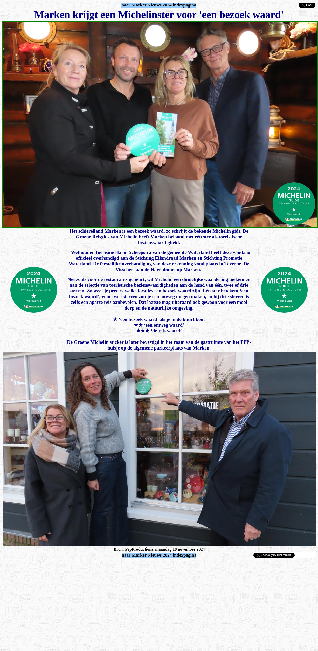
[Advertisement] (62, 566)
